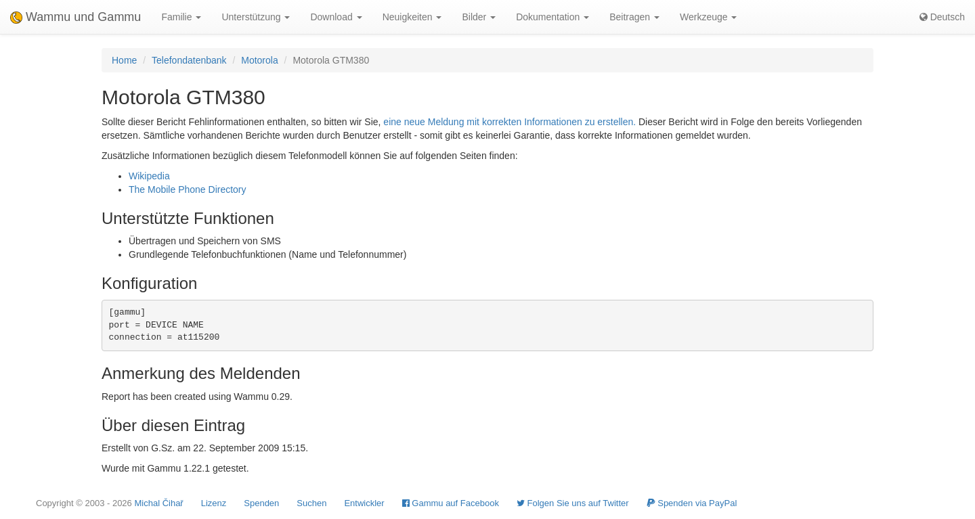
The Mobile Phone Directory (187, 189)
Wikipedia (149, 176)
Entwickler (364, 503)
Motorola (259, 60)
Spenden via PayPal (692, 503)
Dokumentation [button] (552, 17)
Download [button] (336, 17)
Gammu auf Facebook (450, 503)
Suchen (311, 503)
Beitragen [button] (634, 17)
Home (124, 60)
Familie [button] (181, 17)
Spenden (261, 503)
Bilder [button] (479, 17)
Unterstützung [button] (255, 17)
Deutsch (942, 17)
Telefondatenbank (189, 60)
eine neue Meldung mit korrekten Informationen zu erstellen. (509, 121)
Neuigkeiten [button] (412, 17)
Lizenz (214, 503)
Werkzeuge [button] (708, 17)
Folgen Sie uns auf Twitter (573, 503)
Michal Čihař (158, 503)
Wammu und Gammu (75, 17)
